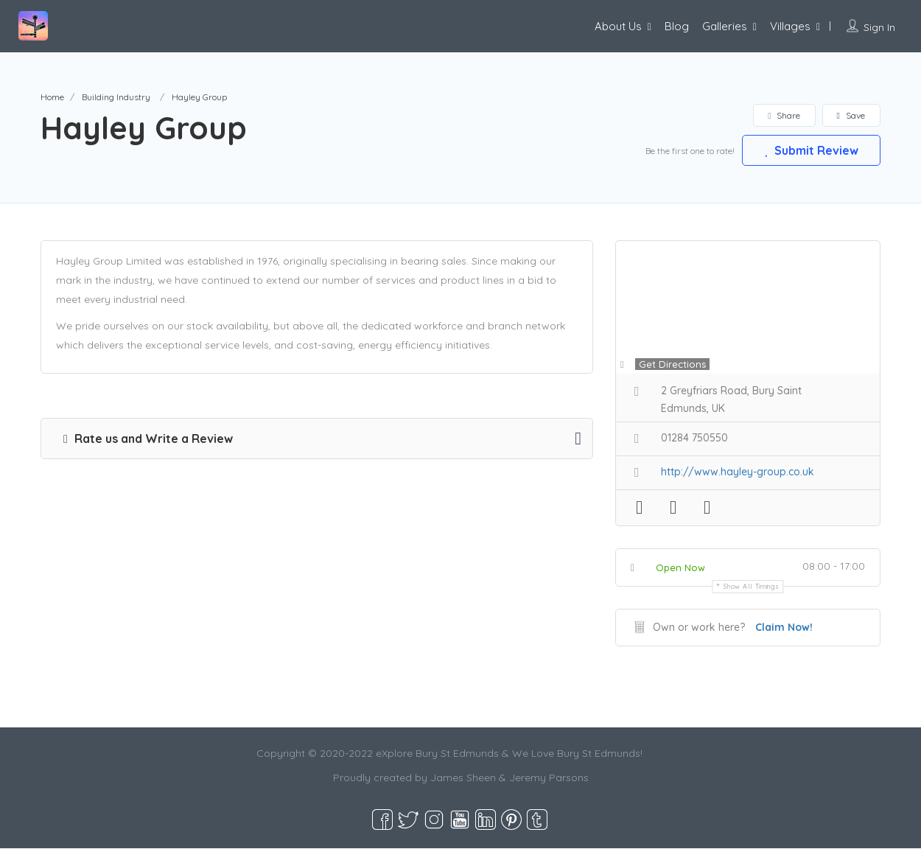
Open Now (680, 568)
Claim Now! (784, 628)
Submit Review (810, 149)
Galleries (724, 26)
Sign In (879, 27)
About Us (618, 26)
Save (851, 115)
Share (783, 115)
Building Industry (116, 96)
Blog (677, 26)
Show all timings (751, 587)
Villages (790, 26)
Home (52, 96)
